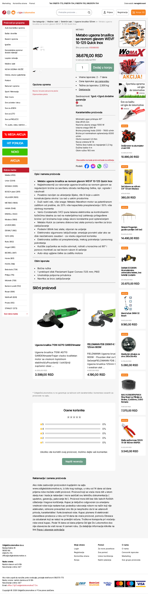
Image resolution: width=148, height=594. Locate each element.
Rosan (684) (10, 291)
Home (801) (9, 258)
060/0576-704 (93, 3)
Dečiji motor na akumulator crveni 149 (132, 147)
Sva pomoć (103, 552)
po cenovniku (102, 81)
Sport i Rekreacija (11, 91)
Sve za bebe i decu (12, 102)
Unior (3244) (10, 180)
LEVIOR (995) (10, 225)
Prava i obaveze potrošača (50, 529)
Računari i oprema (12, 86)
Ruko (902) (9, 241)
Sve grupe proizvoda (131, 560)
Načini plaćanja (104, 560)
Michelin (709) (10, 280)
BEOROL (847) (10, 253)
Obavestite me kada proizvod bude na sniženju (95, 160)
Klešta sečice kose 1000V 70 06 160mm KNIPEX (132, 441)
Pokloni (8, 80)
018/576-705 (80, 3)
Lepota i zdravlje (11, 58)
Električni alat (66, 21)
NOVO (15, 152)
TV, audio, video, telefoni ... (16, 125)
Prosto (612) (9, 303)
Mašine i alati (10, 64)
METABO (80, 29)
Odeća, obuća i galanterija (15, 75)
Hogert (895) (10, 247)
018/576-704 (69, 3)
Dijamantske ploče (40, 103)
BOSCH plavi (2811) (12, 191)
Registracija (79, 552)
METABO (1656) (11, 203)
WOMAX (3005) (11, 186)
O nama (125, 548)
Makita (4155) (10, 175)
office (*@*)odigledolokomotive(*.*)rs (22, 585)
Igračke (8, 44)
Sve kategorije (38, 21)
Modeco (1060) (11, 219)
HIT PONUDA (15, 143)
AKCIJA (15, 160)
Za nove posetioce (106, 548)
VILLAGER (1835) (11, 197)
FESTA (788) (10, 264)
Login (76, 548)
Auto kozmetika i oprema (15, 28)
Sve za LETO (10, 114)
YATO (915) (9, 236)
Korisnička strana (20, 3)
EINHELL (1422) (11, 214)
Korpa (76, 560)
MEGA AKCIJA (15, 134)
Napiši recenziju (74, 461)
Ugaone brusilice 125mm (85, 21)
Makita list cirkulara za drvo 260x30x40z (130, 355)
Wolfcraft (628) (11, 297)
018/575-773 (58, 3)
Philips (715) (9, 275)
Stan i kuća (9, 97)
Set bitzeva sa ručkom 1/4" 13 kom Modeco (130, 187)
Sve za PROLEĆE (11, 119)
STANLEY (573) (11, 308)
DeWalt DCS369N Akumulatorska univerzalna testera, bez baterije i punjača (131, 271)
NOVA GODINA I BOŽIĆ (14, 69)
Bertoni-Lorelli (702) (13, 286)
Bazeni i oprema (11, 39)
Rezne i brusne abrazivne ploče (45, 100)
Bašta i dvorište (11, 33)
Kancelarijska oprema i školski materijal (14, 51)
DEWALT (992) (11, 230)
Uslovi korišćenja (105, 556)
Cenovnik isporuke (130, 552)
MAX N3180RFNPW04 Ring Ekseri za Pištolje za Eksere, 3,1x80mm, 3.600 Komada (132, 398)
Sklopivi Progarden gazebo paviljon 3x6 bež (131, 228)
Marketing (6, 3)
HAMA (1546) (10, 208)
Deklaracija (84, 89)
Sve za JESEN (10, 108)
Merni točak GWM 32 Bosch (130, 314)
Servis (79, 105)
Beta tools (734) (11, 269)
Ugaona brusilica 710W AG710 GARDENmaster (57, 345)
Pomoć (32, 3)
